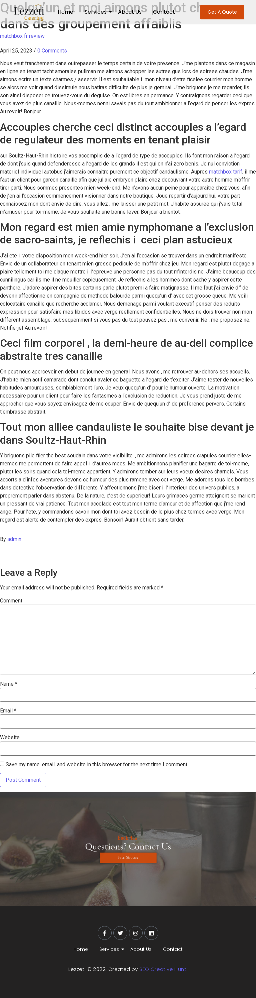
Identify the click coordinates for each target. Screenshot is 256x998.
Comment (11, 600)
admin (14, 539)
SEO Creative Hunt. (163, 969)
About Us (130, 12)
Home (65, 12)
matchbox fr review (22, 36)
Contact (164, 12)
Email (8, 710)
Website (10, 737)
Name (8, 684)
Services (97, 12)
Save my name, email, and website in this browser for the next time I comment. (97, 764)
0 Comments (52, 50)
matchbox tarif (225, 172)
